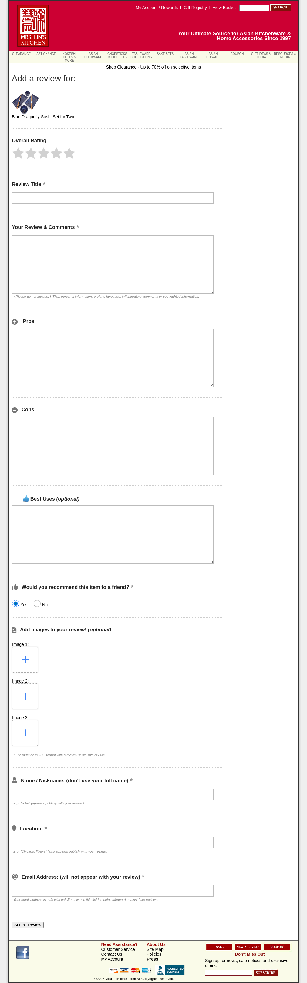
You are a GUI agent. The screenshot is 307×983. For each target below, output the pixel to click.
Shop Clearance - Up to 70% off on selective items (153, 67)
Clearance (21, 53)
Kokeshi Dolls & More (69, 57)
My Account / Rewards (157, 7)
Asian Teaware (213, 55)
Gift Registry (195, 7)
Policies (154, 954)
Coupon (237, 53)
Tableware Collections (141, 55)
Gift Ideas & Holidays (261, 55)
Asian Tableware (189, 55)
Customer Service (118, 949)
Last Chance (45, 53)
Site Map (155, 949)
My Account (112, 959)
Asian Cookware (93, 55)
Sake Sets (165, 53)
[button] (18, 153)
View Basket (224, 7)
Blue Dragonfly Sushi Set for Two (43, 116)
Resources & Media (285, 55)
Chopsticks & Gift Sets (117, 55)
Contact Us (111, 954)
